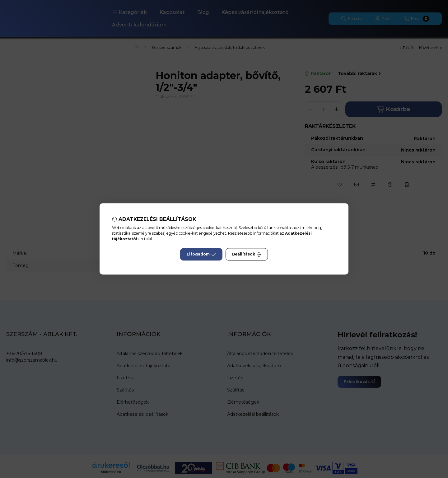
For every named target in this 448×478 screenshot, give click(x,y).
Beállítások (246, 254)
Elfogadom (201, 254)
